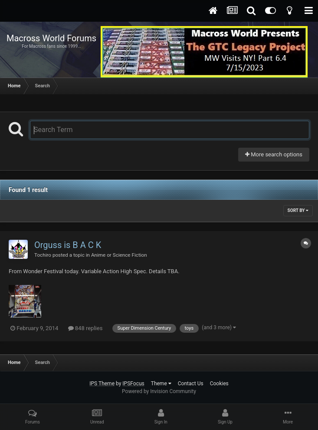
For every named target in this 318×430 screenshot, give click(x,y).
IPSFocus (133, 383)
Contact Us (190, 383)
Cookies (219, 383)
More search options (273, 154)
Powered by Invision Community (159, 391)
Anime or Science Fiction (119, 255)
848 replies (85, 328)
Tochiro (42, 255)
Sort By (298, 210)
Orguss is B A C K (67, 245)
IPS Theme (102, 383)
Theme (161, 383)
